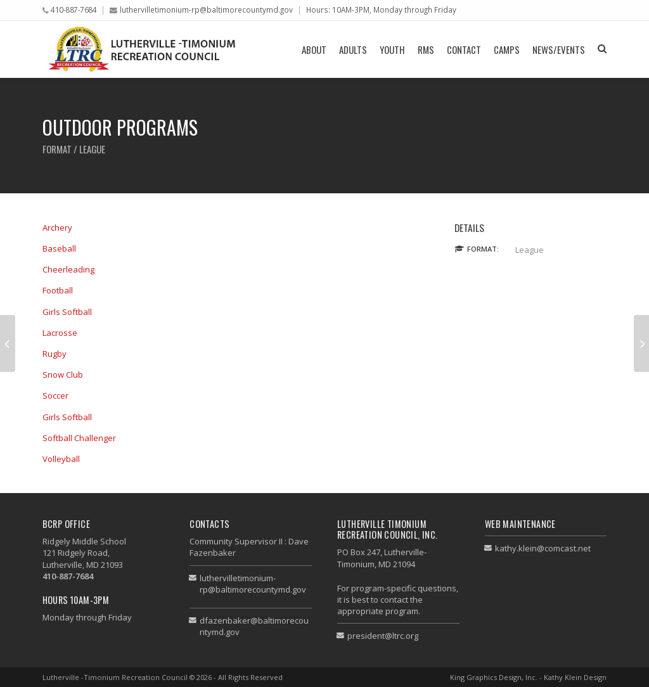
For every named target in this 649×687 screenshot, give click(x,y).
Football (57, 290)
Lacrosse (59, 332)
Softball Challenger (79, 438)
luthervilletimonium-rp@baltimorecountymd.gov (206, 9)
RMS (426, 49)
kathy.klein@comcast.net (543, 548)
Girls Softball (67, 312)
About (314, 49)
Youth (392, 49)
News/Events (558, 49)
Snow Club (62, 374)
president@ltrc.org (382, 635)
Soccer (55, 395)
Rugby (54, 353)
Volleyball (61, 459)
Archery (57, 227)
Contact (464, 49)
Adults (353, 49)
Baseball (59, 248)
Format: (483, 249)
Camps (507, 49)
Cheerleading (68, 269)
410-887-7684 (73, 9)
